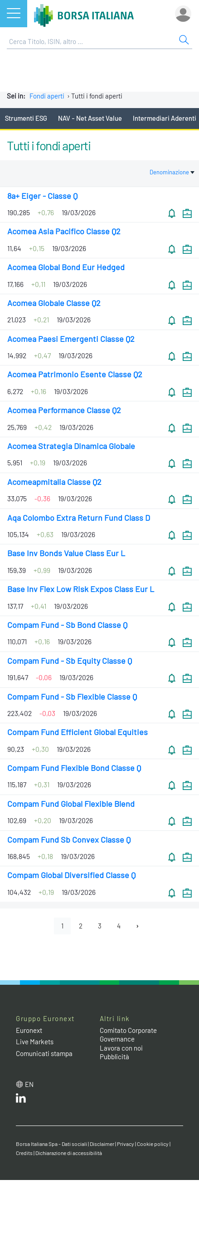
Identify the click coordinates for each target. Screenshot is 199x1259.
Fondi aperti (46, 96)
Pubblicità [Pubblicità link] (114, 1056)
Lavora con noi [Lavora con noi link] (121, 1048)
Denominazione (172, 172)
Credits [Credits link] (24, 1153)
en (29, 1084)
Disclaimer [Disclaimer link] (102, 1144)
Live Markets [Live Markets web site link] (34, 1041)
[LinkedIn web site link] (21, 1100)
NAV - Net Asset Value (90, 118)
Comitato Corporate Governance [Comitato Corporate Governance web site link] (128, 1034)
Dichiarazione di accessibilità (68, 1153)
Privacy (125, 1144)
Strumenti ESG (26, 118)
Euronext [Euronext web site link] (29, 1030)
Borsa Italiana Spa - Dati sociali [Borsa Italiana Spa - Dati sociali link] (51, 1144)
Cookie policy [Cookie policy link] (153, 1144)
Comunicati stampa (44, 1053)
